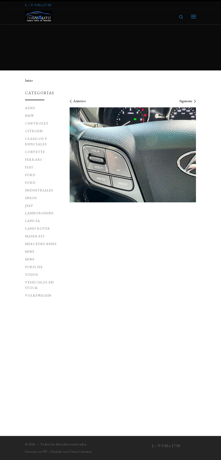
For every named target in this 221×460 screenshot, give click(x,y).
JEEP (29, 160)
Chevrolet (37, 77)
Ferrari (33, 114)
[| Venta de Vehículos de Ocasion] (39, 15)
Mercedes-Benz (41, 198)
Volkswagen (38, 249)
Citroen (34, 85)
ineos (31, 152)
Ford (30, 129)
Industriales (39, 144)
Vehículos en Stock (39, 239)
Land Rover (37, 183)
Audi (30, 62)
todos (31, 229)
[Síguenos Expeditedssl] (38, 5)
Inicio (29, 34)
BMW (29, 70)
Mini (29, 213)
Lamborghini (39, 167)
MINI (29, 206)
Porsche (34, 221)
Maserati (35, 190)
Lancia (32, 175)
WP (45, 452)
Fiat (29, 121)
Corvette (35, 106)
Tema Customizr (81, 452)
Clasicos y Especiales (36, 96)
